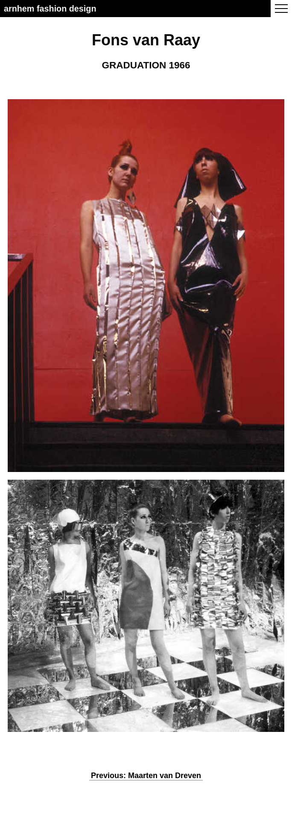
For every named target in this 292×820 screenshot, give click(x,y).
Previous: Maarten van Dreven (146, 775)
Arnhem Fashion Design (50, 8)
